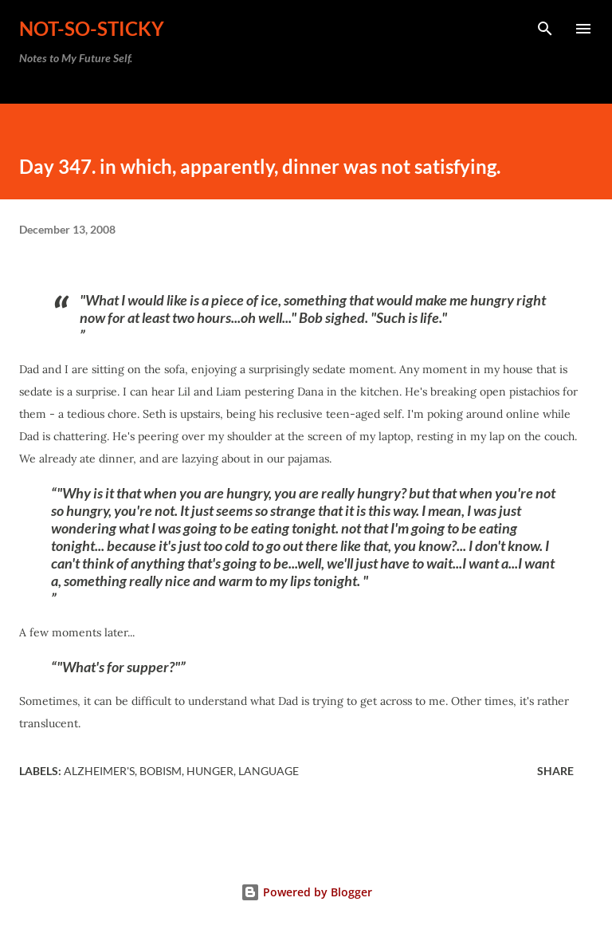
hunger (209, 771)
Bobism (160, 771)
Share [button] (555, 771)
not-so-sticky (91, 28)
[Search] (545, 28)
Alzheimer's (99, 771)
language (268, 771)
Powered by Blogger (306, 892)
